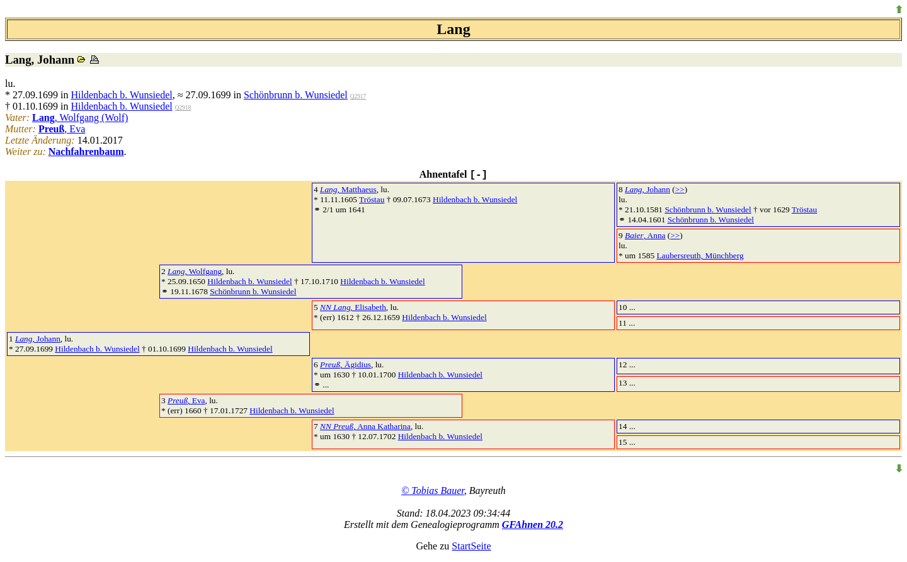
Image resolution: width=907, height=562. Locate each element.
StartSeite (471, 546)
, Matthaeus (348, 189)
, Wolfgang (195, 271)
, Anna (645, 235)
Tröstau (371, 199)
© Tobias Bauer (432, 490)
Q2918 (183, 108)
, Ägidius (345, 364)
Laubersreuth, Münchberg (699, 255)
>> (680, 189)
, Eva (61, 128)
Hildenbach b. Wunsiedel (121, 94)
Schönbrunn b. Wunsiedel (296, 94)
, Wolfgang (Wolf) (80, 117)
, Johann (647, 189)
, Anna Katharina (365, 426)
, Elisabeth (353, 307)
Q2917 (358, 96)
